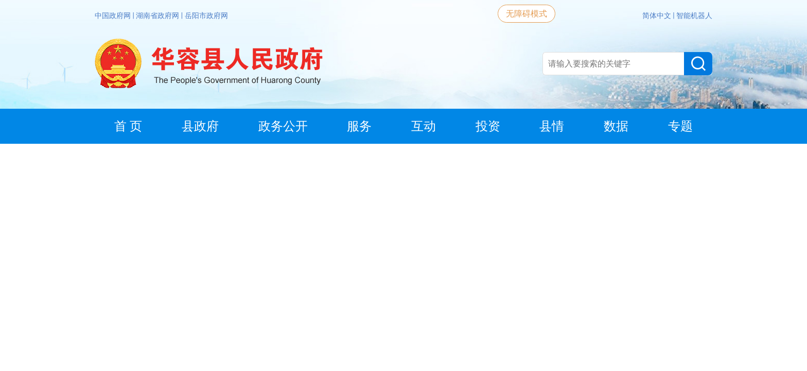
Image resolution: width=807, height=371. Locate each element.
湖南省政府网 (158, 15)
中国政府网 (113, 15)
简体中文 (657, 15)
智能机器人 (694, 15)
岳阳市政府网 (206, 15)
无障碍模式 (526, 14)
